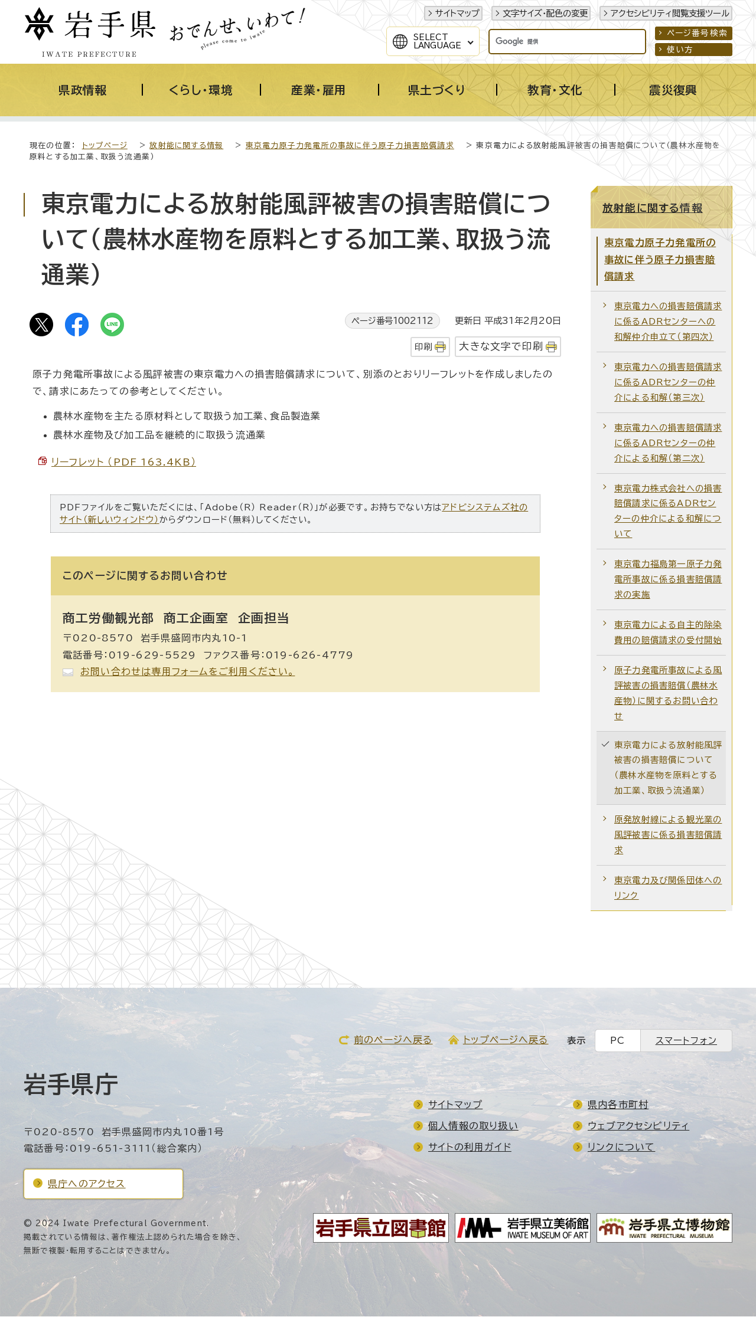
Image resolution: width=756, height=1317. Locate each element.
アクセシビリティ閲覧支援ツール (670, 13)
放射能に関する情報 (186, 146)
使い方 (680, 49)
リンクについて (621, 1147)
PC (617, 1041)
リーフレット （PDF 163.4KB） (123, 462)
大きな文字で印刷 (501, 347)
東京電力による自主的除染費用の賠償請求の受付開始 (668, 633)
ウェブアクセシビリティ (638, 1126)
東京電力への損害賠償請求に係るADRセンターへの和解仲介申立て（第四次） (668, 322)
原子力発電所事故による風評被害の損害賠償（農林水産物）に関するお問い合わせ (668, 693)
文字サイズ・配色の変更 (545, 13)
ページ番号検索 (697, 33)
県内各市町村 (618, 1105)
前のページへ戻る (393, 1040)
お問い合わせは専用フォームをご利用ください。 (187, 672)
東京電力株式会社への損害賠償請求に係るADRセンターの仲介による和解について (668, 511)
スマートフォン (686, 1041)
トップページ (105, 146)
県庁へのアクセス (87, 1184)
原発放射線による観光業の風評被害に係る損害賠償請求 (668, 835)
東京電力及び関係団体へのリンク (668, 888)
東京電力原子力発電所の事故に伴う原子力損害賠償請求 (350, 146)
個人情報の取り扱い (473, 1126)
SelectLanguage (437, 41)
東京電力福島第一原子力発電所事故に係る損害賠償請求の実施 (668, 579)
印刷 (423, 347)
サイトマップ (457, 13)
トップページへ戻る (506, 1040)
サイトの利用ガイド (469, 1147)
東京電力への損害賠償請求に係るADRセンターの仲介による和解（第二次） (668, 443)
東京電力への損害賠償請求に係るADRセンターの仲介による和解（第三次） (668, 382)
